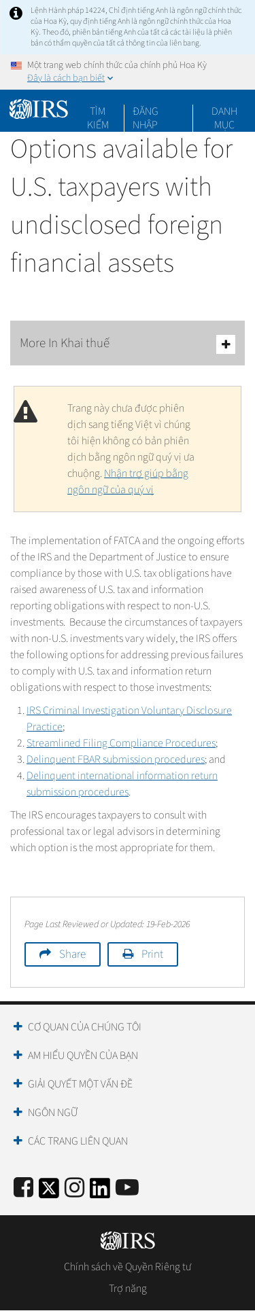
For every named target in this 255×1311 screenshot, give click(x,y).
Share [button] (72, 954)
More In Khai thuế (127, 344)
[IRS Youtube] (127, 1188)
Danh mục (224, 111)
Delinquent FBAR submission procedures (116, 759)
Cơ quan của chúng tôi (84, 1027)
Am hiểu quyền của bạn (83, 1055)
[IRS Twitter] (49, 1192)
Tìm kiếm (98, 111)
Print (152, 954)
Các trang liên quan (78, 1141)
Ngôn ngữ (53, 1112)
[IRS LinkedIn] (100, 1192)
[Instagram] (74, 1188)
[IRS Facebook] (23, 1188)
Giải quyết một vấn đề (80, 1084)
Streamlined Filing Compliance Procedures (121, 743)
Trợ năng (128, 1288)
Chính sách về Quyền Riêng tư (127, 1267)
